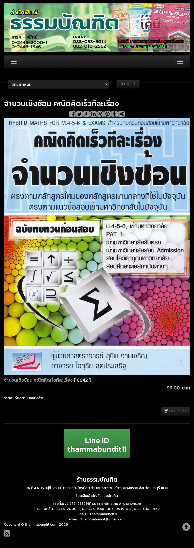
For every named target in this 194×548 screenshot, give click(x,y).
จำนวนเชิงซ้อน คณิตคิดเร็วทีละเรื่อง (38, 379)
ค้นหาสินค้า (128, 84)
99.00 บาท (175, 411)
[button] (97, 443)
